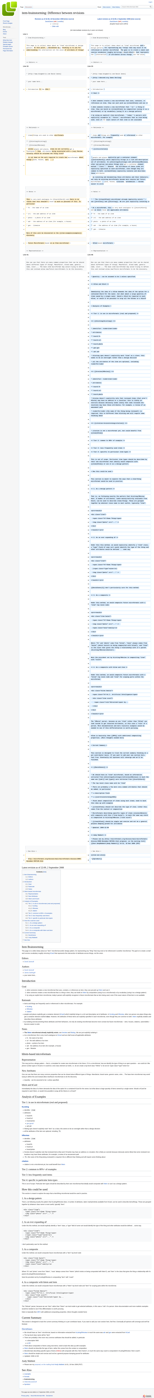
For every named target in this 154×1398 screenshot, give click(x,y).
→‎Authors (54, 24)
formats (26, 1376)
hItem (101, 990)
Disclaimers (49, 1395)
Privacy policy (25, 1395)
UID (29, 1343)
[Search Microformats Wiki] (137, 6)
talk (55, 21)
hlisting (73, 1032)
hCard (52, 953)
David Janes (28, 961)
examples (27, 1373)
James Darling (29, 972)
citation (29, 1011)
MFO (39, 1311)
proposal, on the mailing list (44, 1364)
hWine (59, 1350)
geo (110, 1332)
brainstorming (29, 1379)
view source (69, 19)
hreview (64, 1032)
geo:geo (29, 1123)
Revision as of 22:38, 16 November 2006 (49, 19)
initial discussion (29, 1381)
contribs (60, 21)
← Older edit (54, 26)
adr (104, 1332)
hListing (29, 1006)
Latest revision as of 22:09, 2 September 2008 (113, 19)
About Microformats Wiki (38, 1395)
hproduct (27, 1384)
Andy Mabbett (59, 1364)
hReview (30, 1009)
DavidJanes (27, 1328)
